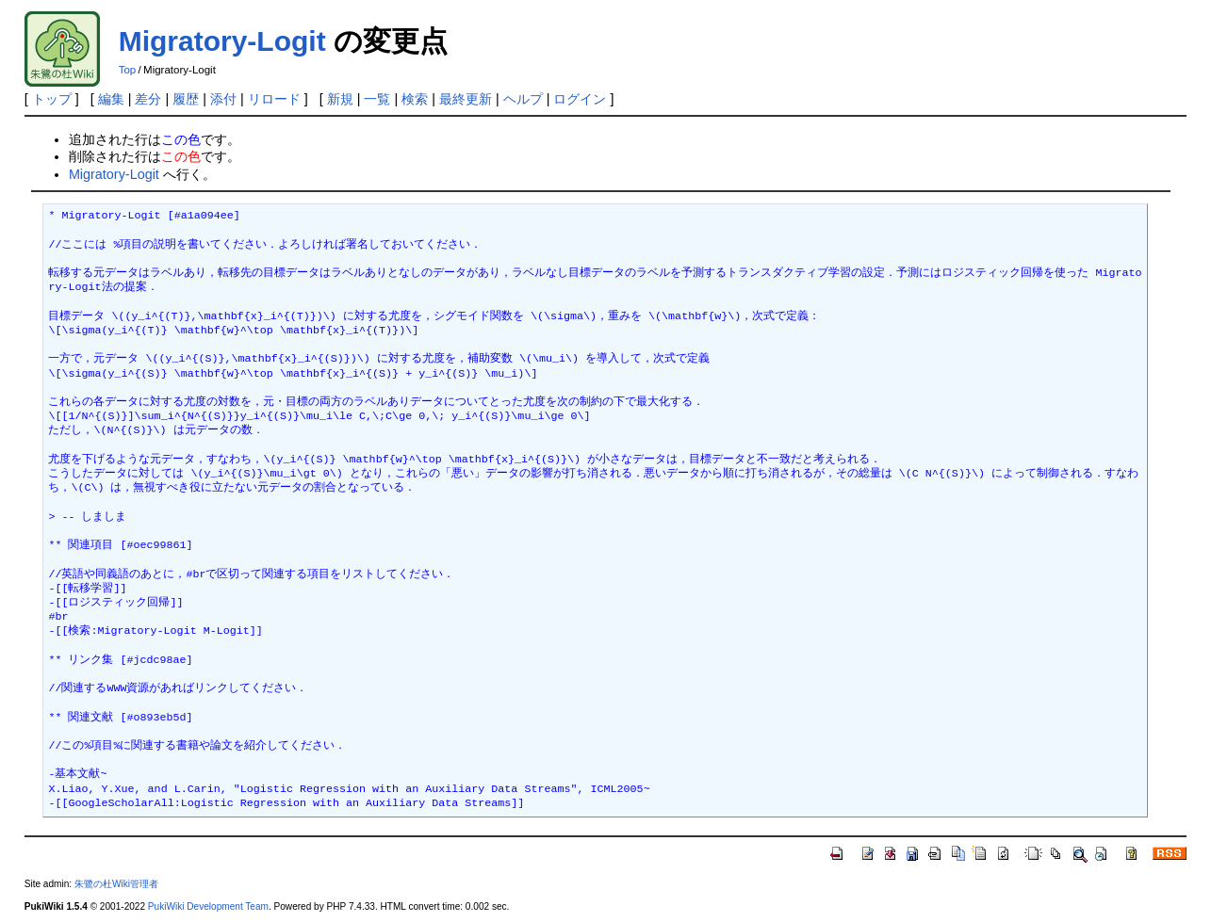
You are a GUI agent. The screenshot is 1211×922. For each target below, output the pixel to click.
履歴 (185, 98)
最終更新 (465, 98)
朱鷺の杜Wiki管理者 (116, 884)
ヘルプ (523, 98)
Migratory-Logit (222, 41)
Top (128, 69)
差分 (148, 98)
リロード (274, 98)
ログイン (579, 98)
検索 (414, 98)
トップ (52, 98)
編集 (111, 98)
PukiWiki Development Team (208, 906)
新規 (340, 98)
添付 (223, 98)
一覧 (377, 98)
